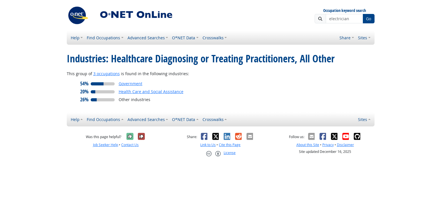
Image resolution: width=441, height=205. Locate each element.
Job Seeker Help (105, 144)
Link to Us (208, 144)
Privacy (328, 144)
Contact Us (130, 144)
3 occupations (106, 73)
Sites (362, 37)
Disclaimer (345, 144)
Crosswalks (213, 37)
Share (345, 37)
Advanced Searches (146, 37)
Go (368, 18)
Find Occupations (103, 37)
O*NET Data (183, 37)
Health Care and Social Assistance (151, 91)
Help (75, 37)
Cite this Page (229, 144)
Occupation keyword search (344, 10)
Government (130, 83)
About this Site (307, 144)
